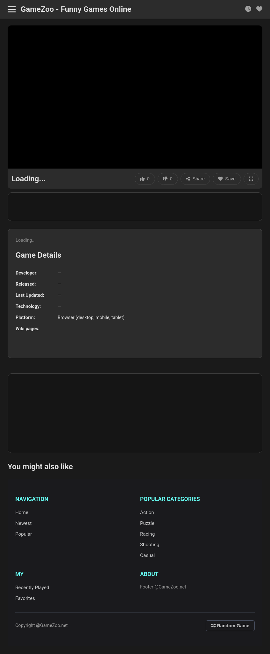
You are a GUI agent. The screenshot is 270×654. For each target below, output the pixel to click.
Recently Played (32, 587)
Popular (23, 534)
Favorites (25, 598)
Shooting (149, 544)
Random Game (230, 625)
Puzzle (147, 523)
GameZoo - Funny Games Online (76, 9)
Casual (147, 555)
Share (195, 178)
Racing (147, 534)
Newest (23, 523)
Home (21, 512)
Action (147, 512)
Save (227, 178)
